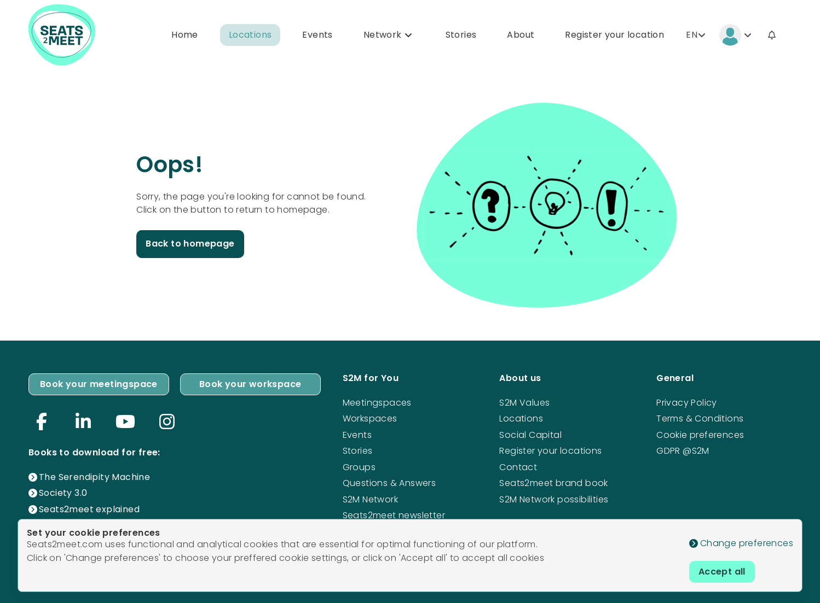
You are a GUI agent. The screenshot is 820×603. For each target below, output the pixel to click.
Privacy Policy (686, 402)
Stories (461, 34)
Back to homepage (190, 243)
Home (184, 34)
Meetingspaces (377, 402)
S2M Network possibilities (553, 499)
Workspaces (370, 418)
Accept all (722, 571)
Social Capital (530, 435)
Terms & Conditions (699, 418)
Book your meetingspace (99, 384)
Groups (359, 467)
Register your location (614, 34)
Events (317, 34)
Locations (250, 34)
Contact (518, 467)
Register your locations (550, 450)
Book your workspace (250, 384)
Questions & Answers (389, 483)
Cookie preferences (700, 435)
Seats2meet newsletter (394, 515)
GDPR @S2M (682, 450)
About (520, 34)
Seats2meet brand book (553, 483)
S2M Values (524, 402)
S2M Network (370, 499)
